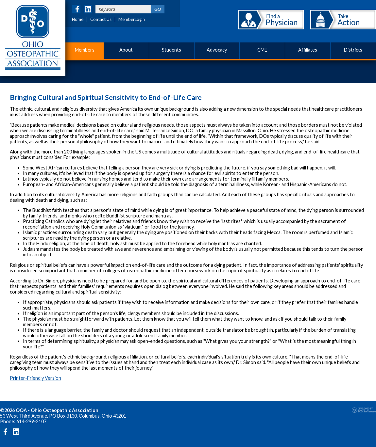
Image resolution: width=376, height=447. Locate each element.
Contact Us (100, 19)
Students (171, 50)
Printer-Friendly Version (35, 378)
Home (77, 19)
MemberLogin (131, 19)
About (126, 50)
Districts (353, 50)
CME (262, 50)
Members (84, 50)
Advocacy (217, 50)
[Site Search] (123, 9)
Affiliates (307, 50)
